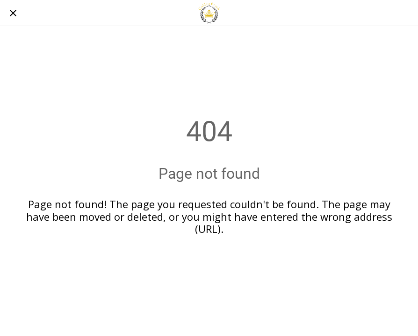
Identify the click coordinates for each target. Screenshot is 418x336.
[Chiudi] (13, 13)
